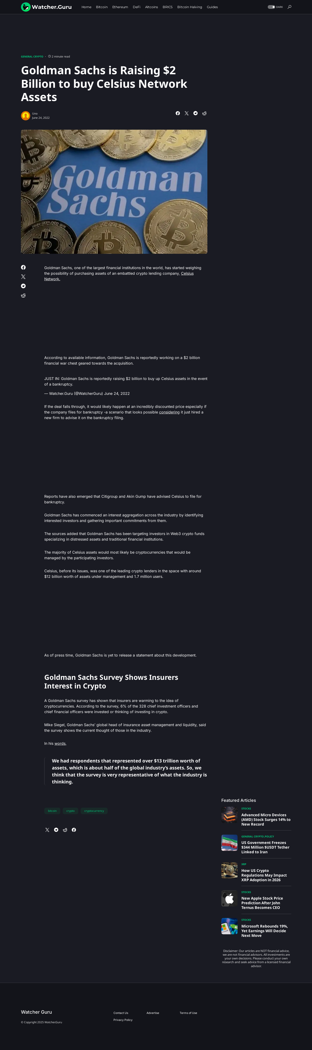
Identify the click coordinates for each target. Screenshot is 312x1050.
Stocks (246, 808)
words (60, 743)
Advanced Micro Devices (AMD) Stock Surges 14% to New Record (266, 819)
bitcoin (52, 811)
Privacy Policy (123, 1020)
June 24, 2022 (117, 393)
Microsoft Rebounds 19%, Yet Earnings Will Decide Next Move (264, 931)
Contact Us (120, 1013)
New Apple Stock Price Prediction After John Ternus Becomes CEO (262, 903)
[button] (275, 7)
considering (169, 412)
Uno (35, 113)
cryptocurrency (94, 811)
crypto (70, 811)
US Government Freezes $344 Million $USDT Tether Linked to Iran (265, 847)
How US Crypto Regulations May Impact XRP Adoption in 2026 (264, 875)
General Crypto (32, 56)
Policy (269, 836)
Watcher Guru (36, 1012)
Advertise (153, 1013)
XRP (243, 864)
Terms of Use (188, 1013)
